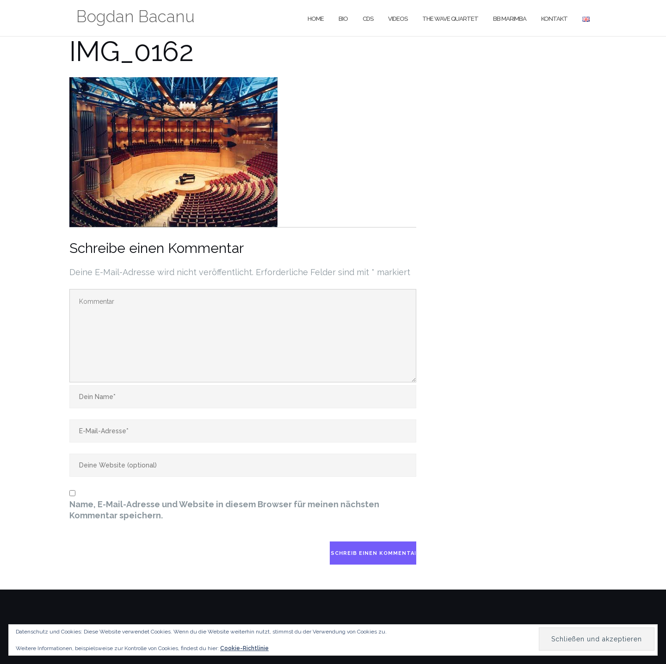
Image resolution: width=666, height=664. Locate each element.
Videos (397, 18)
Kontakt (554, 18)
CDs (368, 18)
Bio (343, 18)
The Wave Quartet (450, 18)
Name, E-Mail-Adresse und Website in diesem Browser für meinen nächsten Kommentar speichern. (224, 509)
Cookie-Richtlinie (244, 648)
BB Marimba (509, 18)
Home (316, 18)
